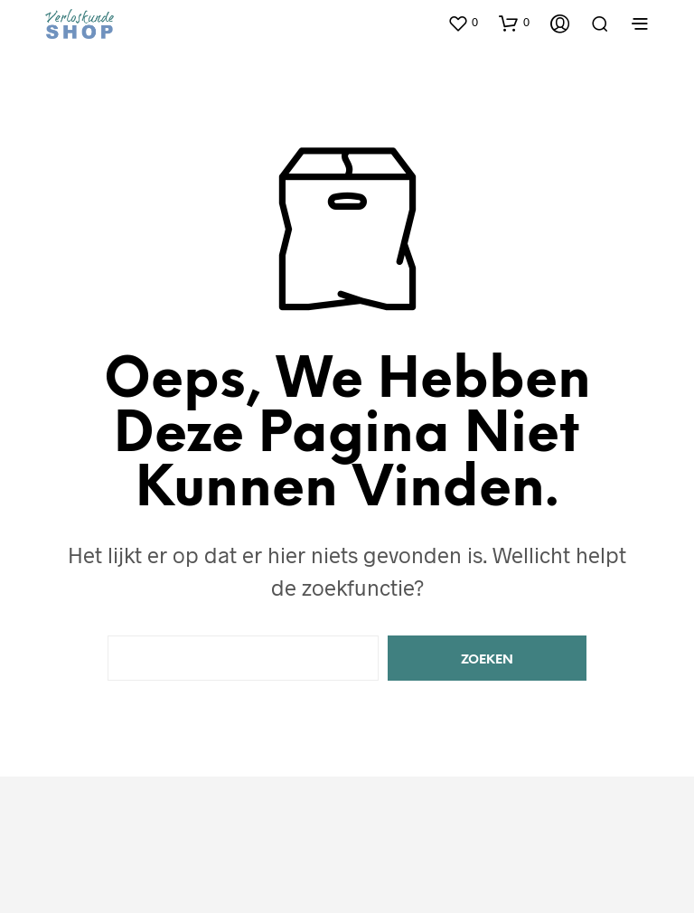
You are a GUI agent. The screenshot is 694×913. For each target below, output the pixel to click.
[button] (462, 23)
